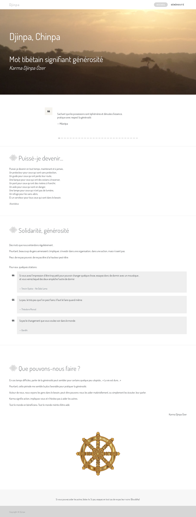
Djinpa (14, 4)
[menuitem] (161, 4)
